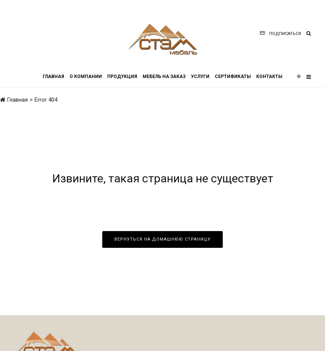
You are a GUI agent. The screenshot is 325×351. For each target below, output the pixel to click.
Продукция (122, 76)
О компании (86, 76)
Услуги (200, 76)
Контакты (269, 76)
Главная (53, 76)
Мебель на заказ (164, 76)
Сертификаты (233, 76)
